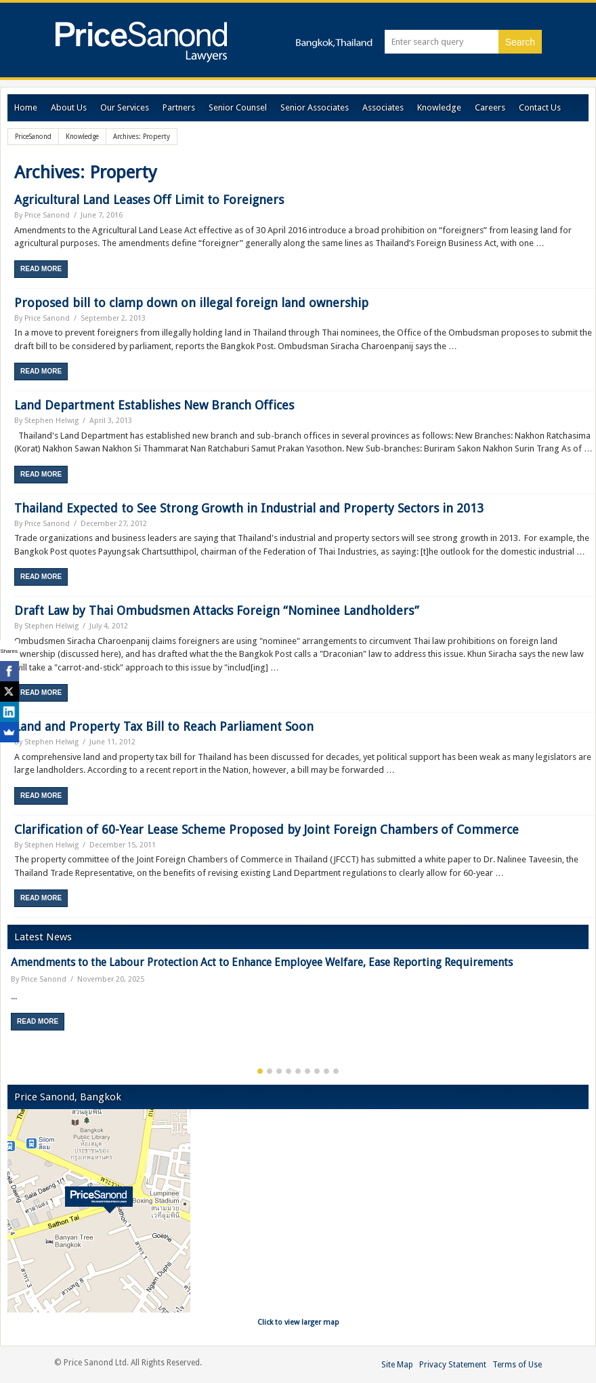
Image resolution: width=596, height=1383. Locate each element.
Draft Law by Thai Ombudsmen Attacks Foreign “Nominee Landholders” (216, 610)
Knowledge (439, 107)
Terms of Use (517, 1364)
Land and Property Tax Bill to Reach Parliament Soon (164, 726)
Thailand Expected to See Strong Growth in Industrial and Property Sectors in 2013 (249, 508)
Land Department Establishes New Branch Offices (154, 405)
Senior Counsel (238, 107)
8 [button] (326, 1071)
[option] (298, 998)
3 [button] (279, 1071)
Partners (179, 107)
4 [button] (288, 1071)
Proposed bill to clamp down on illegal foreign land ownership (191, 303)
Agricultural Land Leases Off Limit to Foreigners (149, 200)
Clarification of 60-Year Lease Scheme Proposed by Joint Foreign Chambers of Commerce (266, 829)
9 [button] (336, 1071)
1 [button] (260, 1071)
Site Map (397, 1364)
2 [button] (269, 1071)
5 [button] (298, 1071)
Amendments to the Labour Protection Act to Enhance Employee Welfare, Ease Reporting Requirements (262, 962)
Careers (490, 107)
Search (520, 42)
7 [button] (317, 1071)
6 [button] (307, 1071)
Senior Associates (314, 107)
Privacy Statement (452, 1364)
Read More (41, 269)
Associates (383, 107)
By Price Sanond (42, 215)
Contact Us (540, 107)
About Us (69, 107)
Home (25, 107)
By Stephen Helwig (46, 420)
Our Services (124, 107)
